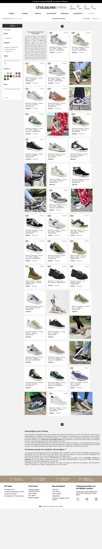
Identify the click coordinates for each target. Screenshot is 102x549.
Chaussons (51, 13)
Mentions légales (33, 538)
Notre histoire (32, 534)
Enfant (37, 13)
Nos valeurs (32, 536)
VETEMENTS (78, 13)
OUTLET (91, 13)
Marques (64, 13)
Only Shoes (56, 532)
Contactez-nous (9, 530)
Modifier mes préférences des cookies (51, 547)
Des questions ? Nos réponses (14, 536)
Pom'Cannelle (56, 534)
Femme (11, 13)
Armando (55, 530)
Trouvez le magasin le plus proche (60, 539)
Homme (24, 13)
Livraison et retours (10, 534)
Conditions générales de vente (14, 532)
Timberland (55, 536)
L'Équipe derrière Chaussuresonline (34, 531)
